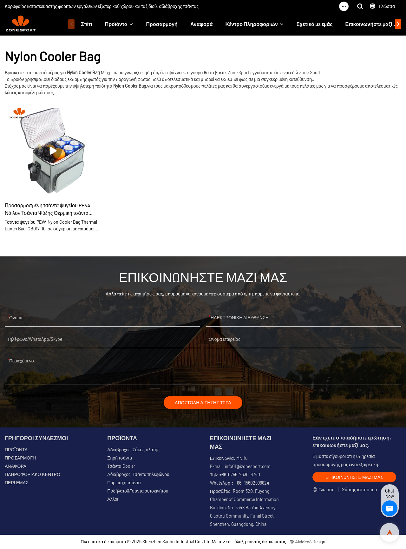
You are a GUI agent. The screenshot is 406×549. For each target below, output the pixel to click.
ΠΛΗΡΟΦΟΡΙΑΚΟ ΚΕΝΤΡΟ (32, 475)
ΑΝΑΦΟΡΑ (15, 467)
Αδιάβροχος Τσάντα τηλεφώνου (138, 475)
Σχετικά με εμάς (315, 24)
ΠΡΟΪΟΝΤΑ (16, 450)
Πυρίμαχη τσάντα (124, 483)
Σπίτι (86, 24)
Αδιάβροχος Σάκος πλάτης (133, 450)
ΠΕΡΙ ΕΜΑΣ (17, 483)
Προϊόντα (116, 24)
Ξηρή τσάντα (119, 458)
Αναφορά (201, 24)
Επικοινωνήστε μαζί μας (373, 24)
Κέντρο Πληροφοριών (252, 24)
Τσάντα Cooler (121, 467)
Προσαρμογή (162, 24)
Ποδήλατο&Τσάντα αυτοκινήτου (137, 491)
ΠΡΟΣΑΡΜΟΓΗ (20, 458)
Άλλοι (112, 500)
